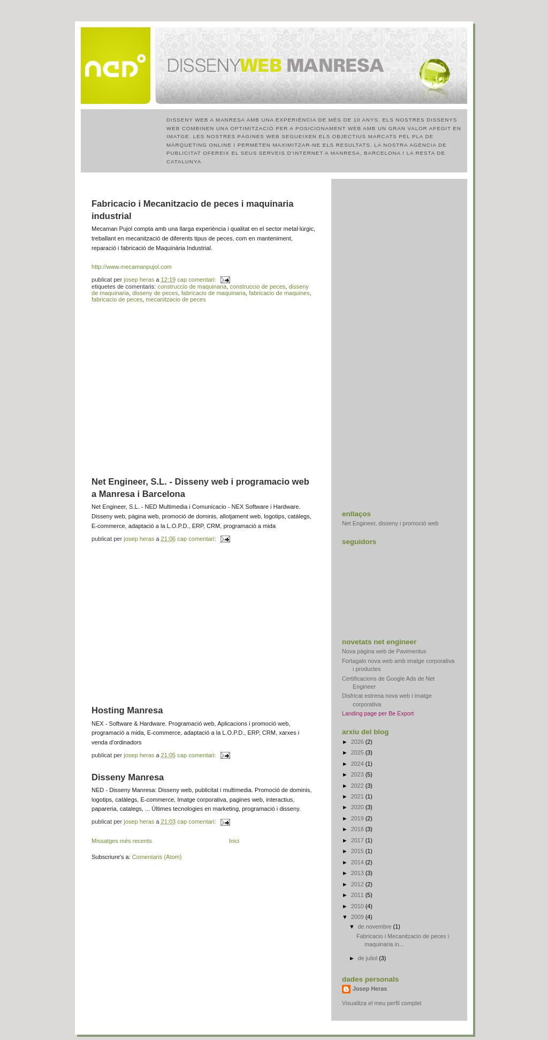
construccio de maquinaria (191, 286)
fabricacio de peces (117, 299)
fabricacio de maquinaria (213, 293)
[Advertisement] (204, 390)
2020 (358, 807)
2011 (358, 895)
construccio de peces (258, 286)
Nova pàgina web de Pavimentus (384, 651)
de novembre (375, 926)
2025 (358, 752)
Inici (234, 841)
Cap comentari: (197, 279)
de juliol (368, 958)
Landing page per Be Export (378, 713)
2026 (358, 741)
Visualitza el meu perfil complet (381, 1003)
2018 (358, 829)
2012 (358, 884)
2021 (358, 796)
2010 (358, 906)
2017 (358, 840)
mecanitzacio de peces (176, 299)
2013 (358, 873)
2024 (358, 763)
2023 (358, 774)
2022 (358, 785)
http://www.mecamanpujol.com (132, 266)
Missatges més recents (122, 841)
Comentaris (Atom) (157, 857)
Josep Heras (370, 988)
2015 (358, 851)
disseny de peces (155, 293)
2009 (358, 917)
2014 (358, 862)
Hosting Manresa (127, 710)
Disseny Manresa (128, 777)
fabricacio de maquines (279, 293)
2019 (358, 818)
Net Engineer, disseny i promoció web (390, 523)
